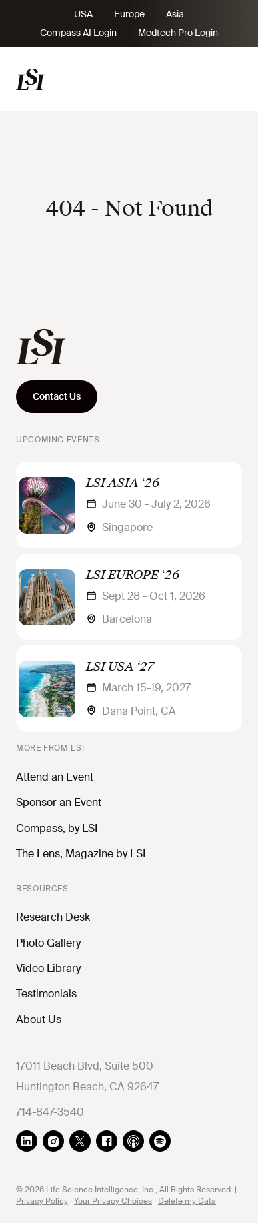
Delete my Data (187, 1201)
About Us (38, 1019)
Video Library (48, 968)
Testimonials (46, 994)
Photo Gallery (48, 943)
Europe (129, 14)
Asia (175, 14)
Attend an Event (54, 777)
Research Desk (53, 917)
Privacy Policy (42, 1201)
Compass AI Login (78, 33)
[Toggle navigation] (224, 79)
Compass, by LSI (56, 828)
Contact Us (57, 396)
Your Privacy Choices (113, 1201)
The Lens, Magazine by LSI (80, 854)
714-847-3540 (50, 1112)
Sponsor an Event (58, 802)
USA (83, 14)
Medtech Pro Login (178, 33)
